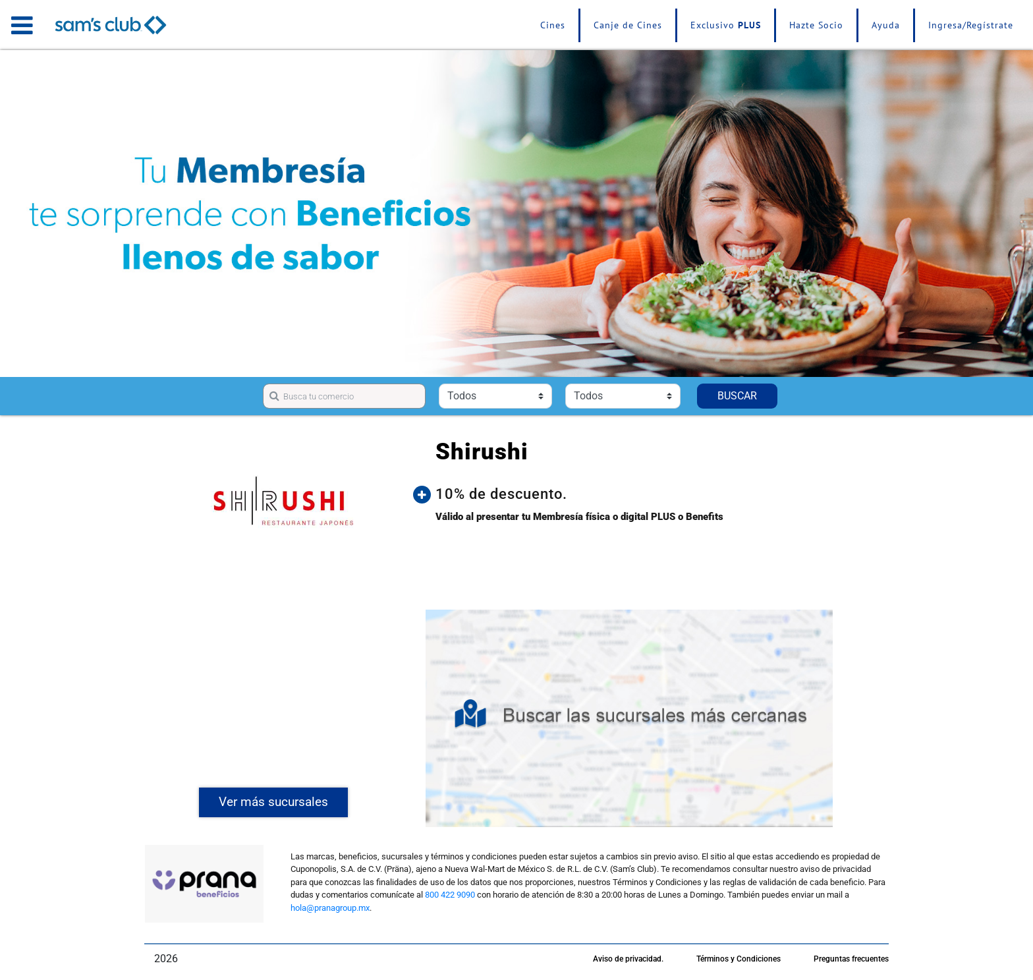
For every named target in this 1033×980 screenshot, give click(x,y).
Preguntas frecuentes (851, 959)
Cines (552, 25)
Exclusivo (725, 25)
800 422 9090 (450, 895)
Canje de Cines (628, 25)
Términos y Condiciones (738, 959)
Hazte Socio (816, 25)
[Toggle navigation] (22, 25)
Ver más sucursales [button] (273, 801)
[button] (639, 494)
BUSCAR (737, 395)
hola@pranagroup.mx (330, 908)
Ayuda (886, 25)
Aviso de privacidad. (628, 959)
